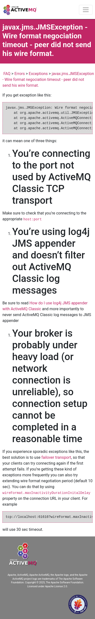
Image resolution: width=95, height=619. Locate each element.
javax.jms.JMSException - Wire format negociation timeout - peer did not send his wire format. (48, 79)
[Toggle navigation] (86, 10)
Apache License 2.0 (56, 586)
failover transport (56, 457)
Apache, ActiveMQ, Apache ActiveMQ (28, 574)
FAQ (6, 73)
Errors (19, 73)
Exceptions (38, 73)
